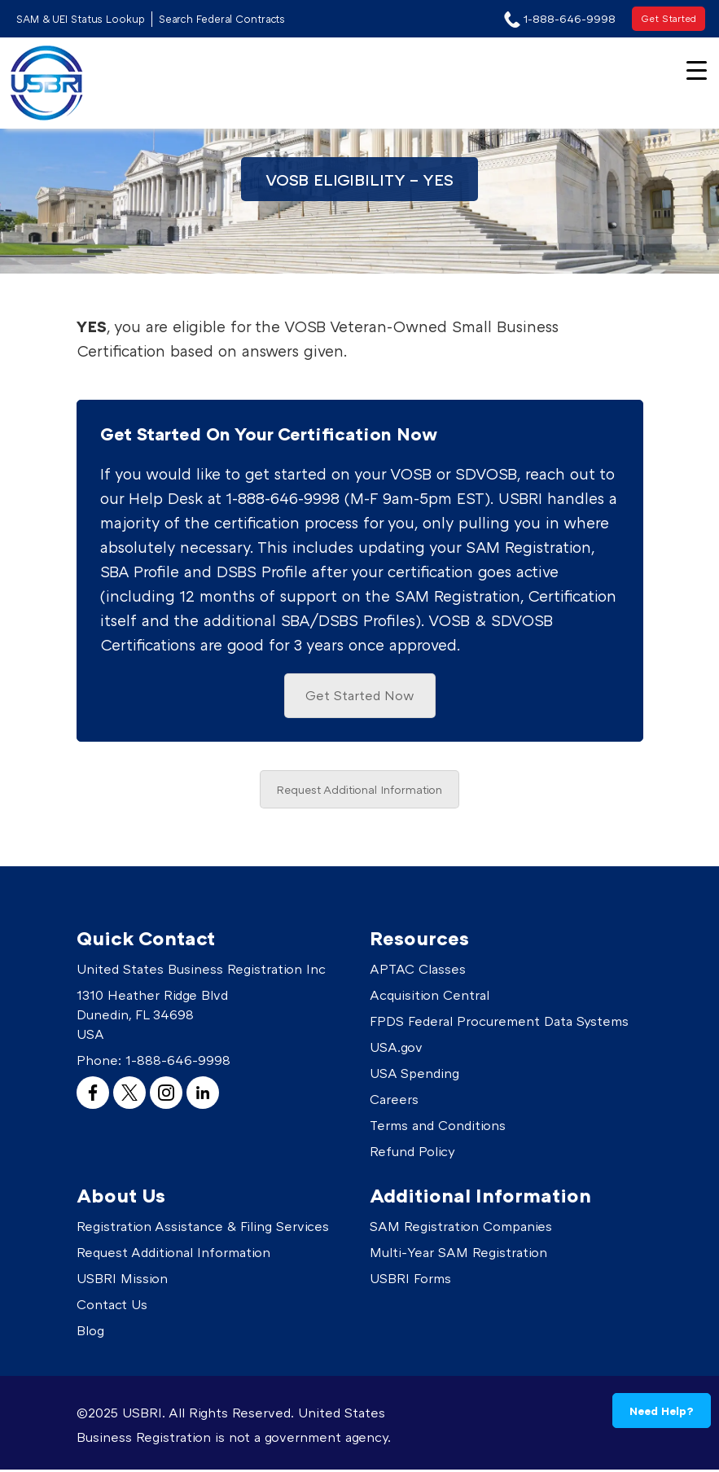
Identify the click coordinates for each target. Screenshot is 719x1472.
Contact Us (112, 1307)
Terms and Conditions (438, 1127)
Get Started (668, 18)
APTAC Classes (418, 971)
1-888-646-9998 (177, 1062)
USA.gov (396, 1049)
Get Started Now (359, 697)
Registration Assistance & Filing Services (203, 1228)
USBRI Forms (410, 1281)
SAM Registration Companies (461, 1228)
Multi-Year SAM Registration (458, 1254)
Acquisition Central (429, 997)
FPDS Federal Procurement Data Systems (499, 1023)
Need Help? (661, 1410)
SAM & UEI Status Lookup (81, 18)
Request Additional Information (359, 792)
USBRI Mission (122, 1281)
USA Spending (414, 1075)
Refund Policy (412, 1154)
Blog (90, 1333)
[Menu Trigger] (696, 68)
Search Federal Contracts (225, 18)
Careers (394, 1101)
